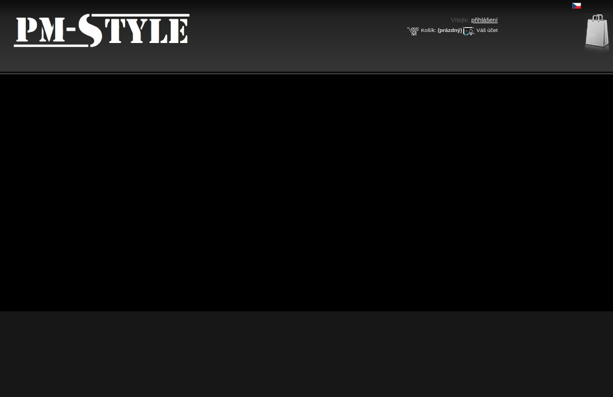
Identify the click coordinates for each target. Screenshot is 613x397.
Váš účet (486, 30)
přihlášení (484, 20)
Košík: (428, 30)
